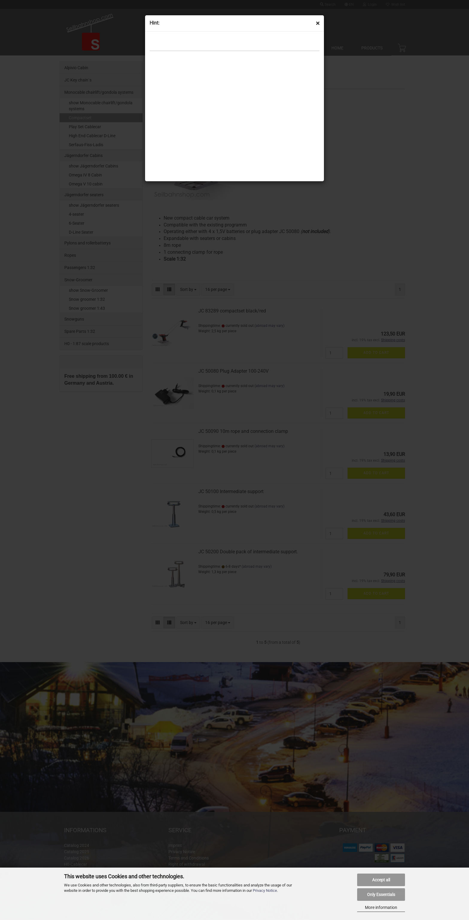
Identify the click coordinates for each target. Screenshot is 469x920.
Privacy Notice (265, 890)
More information (381, 907)
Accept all (381, 879)
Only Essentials (381, 894)
